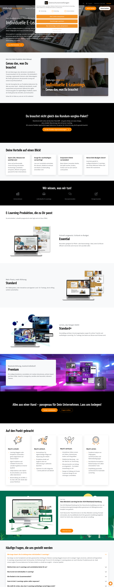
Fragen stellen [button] (66, 411)
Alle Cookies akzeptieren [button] (57, 16)
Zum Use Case (66, 532)
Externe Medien (69, 11)
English (88, 4)
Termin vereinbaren (49, 411)
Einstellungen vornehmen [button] (57, 29)
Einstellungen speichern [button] (57, 21)
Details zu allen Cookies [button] (57, 31)
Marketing (55, 11)
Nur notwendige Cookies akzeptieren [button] (57, 26)
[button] (83, 4)
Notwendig (42, 11)
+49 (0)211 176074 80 (99, 4)
